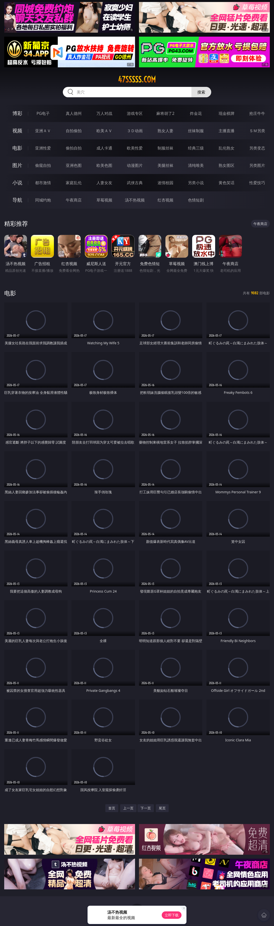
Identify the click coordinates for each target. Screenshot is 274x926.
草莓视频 (104, 200)
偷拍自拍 (74, 148)
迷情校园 (165, 182)
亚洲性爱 (43, 148)
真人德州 (74, 113)
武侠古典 (135, 182)
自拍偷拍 (74, 130)
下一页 (145, 808)
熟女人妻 (165, 130)
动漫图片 (135, 165)
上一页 (128, 808)
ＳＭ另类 (257, 130)
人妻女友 (104, 182)
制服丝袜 (165, 148)
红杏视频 (165, 200)
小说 (17, 182)
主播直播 (226, 130)
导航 (17, 200)
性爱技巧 (257, 182)
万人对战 (104, 113)
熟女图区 (226, 165)
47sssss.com (137, 79)
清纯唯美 (196, 165)
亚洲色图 (74, 165)
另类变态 (257, 148)
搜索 (201, 92)
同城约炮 (43, 200)
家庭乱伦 (74, 182)
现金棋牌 (226, 113)
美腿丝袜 (165, 165)
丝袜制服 (196, 130)
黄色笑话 (226, 182)
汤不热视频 (135, 200)
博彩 (17, 113)
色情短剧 (196, 200)
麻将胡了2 (165, 113)
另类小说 (196, 182)
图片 (17, 165)
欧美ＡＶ (104, 130)
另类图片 (257, 165)
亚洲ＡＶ (43, 130)
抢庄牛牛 (257, 113)
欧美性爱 (135, 148)
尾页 (162, 808)
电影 (17, 148)
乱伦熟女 (226, 148)
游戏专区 (135, 113)
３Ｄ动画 (135, 130)
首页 (111, 808)
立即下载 (172, 915)
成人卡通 (104, 148)
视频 (17, 130)
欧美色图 (104, 165)
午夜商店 (74, 200)
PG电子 (43, 113)
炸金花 (196, 113)
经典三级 (196, 148)
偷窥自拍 (43, 165)
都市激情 (43, 182)
